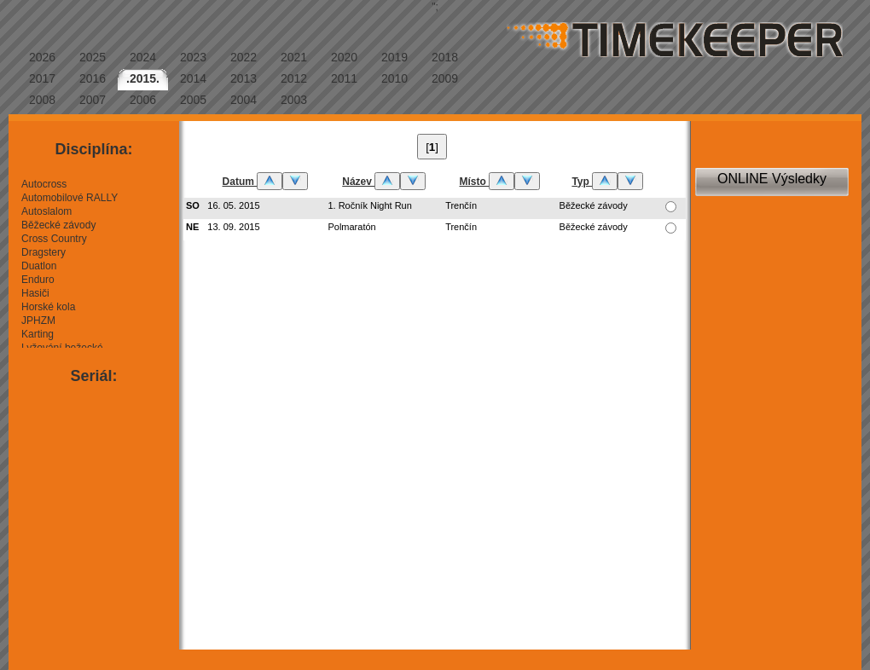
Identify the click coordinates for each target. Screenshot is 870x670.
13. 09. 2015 (233, 227)
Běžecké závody (58, 225)
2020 (344, 57)
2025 (92, 57)
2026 (42, 57)
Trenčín (461, 205)
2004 (243, 100)
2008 (42, 100)
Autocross (44, 184)
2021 (294, 57)
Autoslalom (46, 211)
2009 (445, 78)
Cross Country (54, 239)
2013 (243, 78)
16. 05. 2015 (233, 205)
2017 (42, 78)
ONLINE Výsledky (771, 178)
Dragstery (43, 252)
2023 (193, 57)
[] (432, 147)
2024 (143, 57)
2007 (92, 100)
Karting (37, 334)
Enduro (38, 280)
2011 (344, 78)
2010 (394, 78)
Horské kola (48, 307)
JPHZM (38, 320)
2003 (294, 100)
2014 (193, 78)
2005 (193, 100)
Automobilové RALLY (69, 198)
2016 (92, 78)
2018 (445, 57)
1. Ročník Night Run (369, 205)
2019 (394, 57)
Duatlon (38, 266)
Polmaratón (351, 227)
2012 (294, 78)
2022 (243, 57)
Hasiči (35, 293)
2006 (143, 100)
